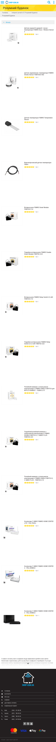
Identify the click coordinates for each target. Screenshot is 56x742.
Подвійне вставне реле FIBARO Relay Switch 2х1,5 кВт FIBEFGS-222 (37, 343)
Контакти (6, 694)
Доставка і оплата (8, 703)
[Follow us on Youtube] (31, 723)
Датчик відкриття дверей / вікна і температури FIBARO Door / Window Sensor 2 (39, 30)
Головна (5, 691)
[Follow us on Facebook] (24, 723)
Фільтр (6, 22)
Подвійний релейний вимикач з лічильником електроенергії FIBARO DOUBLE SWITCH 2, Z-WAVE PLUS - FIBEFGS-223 (37, 434)
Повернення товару (9, 706)
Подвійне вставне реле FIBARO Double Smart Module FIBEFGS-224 (37, 253)
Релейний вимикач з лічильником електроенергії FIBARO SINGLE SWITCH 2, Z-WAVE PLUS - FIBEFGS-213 (38, 478)
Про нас (5, 697)
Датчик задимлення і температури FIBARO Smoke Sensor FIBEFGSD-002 (39, 74)
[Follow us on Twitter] (28, 723)
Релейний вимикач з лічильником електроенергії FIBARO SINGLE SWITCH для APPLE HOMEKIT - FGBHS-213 (39, 388)
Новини (5, 700)
